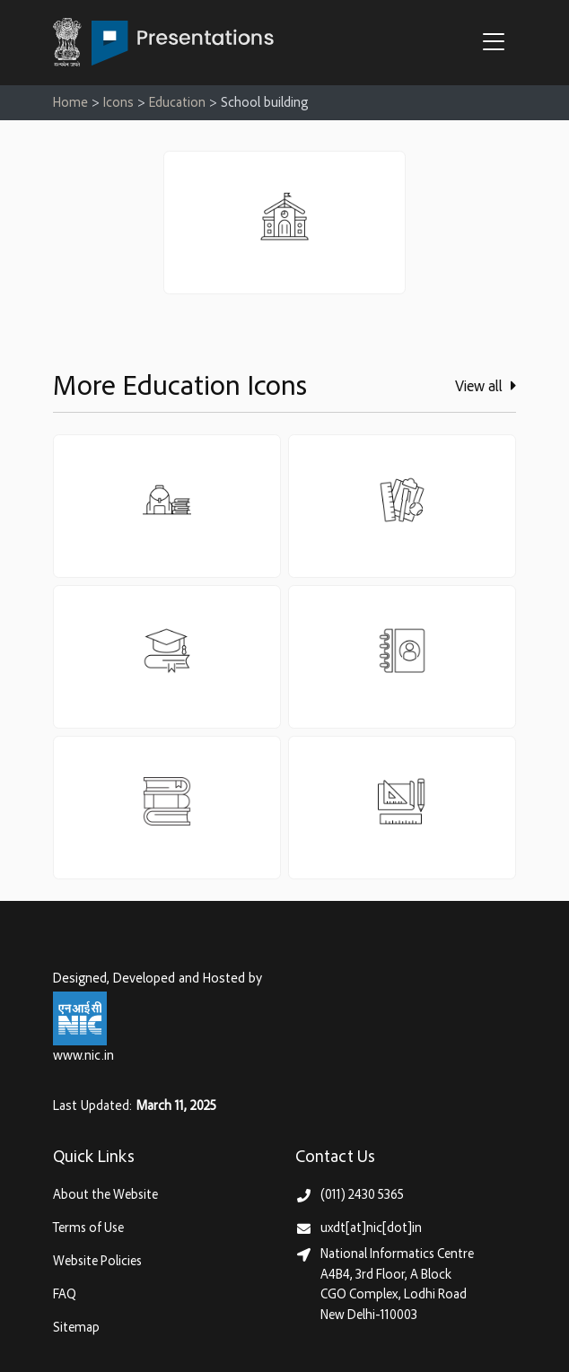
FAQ (64, 1295)
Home (70, 103)
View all (485, 387)
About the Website (105, 1195)
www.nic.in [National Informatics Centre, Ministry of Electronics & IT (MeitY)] (83, 1056)
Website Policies (97, 1262)
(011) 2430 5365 (362, 1195)
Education (177, 103)
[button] (498, 44)
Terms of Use (88, 1229)
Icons (118, 103)
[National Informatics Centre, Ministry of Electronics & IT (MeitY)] (80, 1019)
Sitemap (76, 1328)
